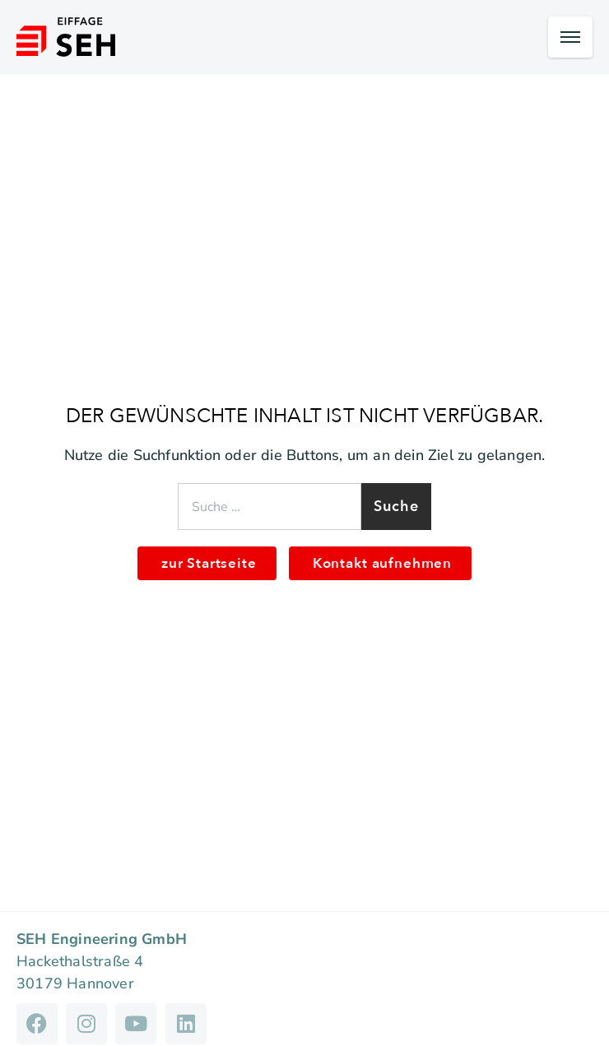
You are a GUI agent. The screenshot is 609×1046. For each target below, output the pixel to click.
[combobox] (269, 506)
